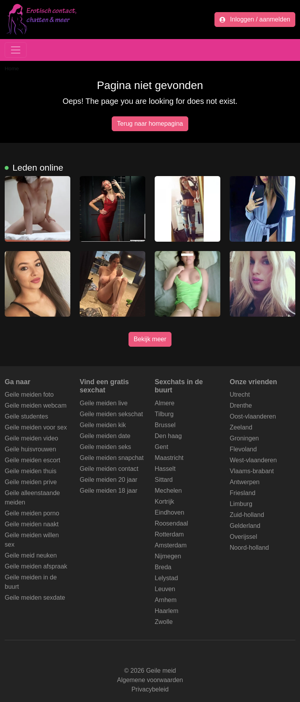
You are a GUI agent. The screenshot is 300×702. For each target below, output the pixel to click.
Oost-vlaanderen (253, 416)
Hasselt (165, 468)
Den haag (168, 436)
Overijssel (243, 536)
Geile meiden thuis (31, 471)
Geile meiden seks (105, 447)
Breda (163, 567)
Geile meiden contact (109, 468)
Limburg (241, 504)
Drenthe (241, 405)
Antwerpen (245, 482)
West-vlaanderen (253, 460)
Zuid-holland (247, 514)
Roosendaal (171, 523)
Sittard (164, 479)
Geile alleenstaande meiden (32, 498)
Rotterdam (169, 534)
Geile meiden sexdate (35, 597)
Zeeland (241, 427)
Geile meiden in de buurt (31, 582)
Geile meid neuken (31, 555)
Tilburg (164, 414)
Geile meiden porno (32, 513)
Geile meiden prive (31, 482)
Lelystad (166, 578)
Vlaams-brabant (252, 471)
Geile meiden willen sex (32, 540)
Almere (165, 403)
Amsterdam (171, 545)
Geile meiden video (31, 438)
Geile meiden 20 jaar (109, 479)
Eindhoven (169, 512)
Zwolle (164, 621)
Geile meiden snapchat (112, 457)
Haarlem (166, 611)
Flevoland (243, 449)
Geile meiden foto (29, 394)
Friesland (242, 493)
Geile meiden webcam (35, 405)
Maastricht (169, 457)
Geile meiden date (105, 436)
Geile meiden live (104, 403)
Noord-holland (249, 547)
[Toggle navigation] (16, 50)
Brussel (165, 425)
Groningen (244, 438)
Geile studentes (26, 416)
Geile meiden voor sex (36, 427)
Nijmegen (168, 556)
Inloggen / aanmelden (255, 19)
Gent (161, 447)
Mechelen (168, 490)
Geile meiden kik (103, 425)
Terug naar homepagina (150, 123)
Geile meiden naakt (32, 524)
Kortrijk (164, 501)
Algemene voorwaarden (150, 680)
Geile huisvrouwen (30, 449)
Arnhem (166, 600)
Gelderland (245, 525)
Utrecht (240, 394)
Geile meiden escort (32, 460)
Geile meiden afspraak (36, 566)
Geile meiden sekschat (111, 414)
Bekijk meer (150, 339)
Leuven (165, 589)
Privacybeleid (149, 689)
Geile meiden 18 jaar (109, 490)
